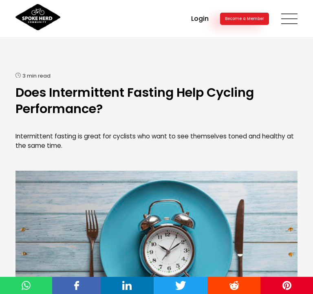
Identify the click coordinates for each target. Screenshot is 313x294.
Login (200, 18)
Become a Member (244, 18)
